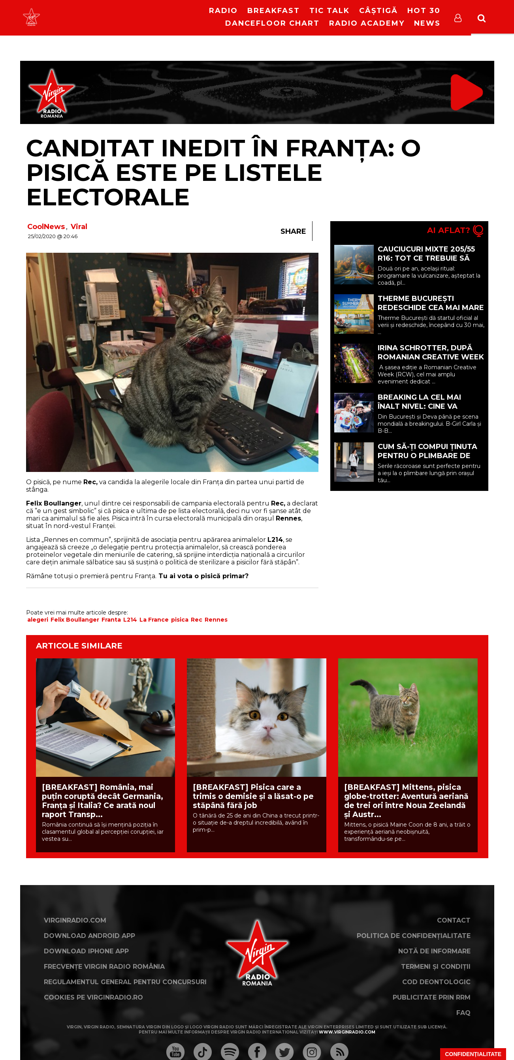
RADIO (223, 10)
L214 (130, 619)
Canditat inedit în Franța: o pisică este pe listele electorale (223, 172)
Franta (111, 619)
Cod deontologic (436, 982)
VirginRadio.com (75, 920)
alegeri (37, 619)
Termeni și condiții (436, 966)
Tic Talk (329, 10)
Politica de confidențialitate (414, 936)
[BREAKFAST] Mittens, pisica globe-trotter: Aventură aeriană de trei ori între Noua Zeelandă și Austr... (406, 801)
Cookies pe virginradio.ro (93, 997)
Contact (454, 920)
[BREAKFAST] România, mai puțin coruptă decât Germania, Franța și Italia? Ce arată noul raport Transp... (102, 801)
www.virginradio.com (347, 1032)
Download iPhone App (86, 951)
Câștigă (378, 10)
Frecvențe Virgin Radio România (104, 966)
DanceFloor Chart (272, 23)
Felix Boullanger (75, 619)
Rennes (216, 619)
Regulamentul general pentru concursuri (125, 982)
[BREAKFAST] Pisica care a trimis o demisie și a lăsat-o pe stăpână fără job (253, 796)
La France (154, 619)
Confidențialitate (473, 1054)
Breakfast (273, 10)
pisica (179, 619)
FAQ (463, 1013)
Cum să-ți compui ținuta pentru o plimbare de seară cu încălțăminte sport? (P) (427, 460)
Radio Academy (367, 23)
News (427, 23)
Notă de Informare (434, 951)
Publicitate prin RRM (432, 997)
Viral (79, 226)
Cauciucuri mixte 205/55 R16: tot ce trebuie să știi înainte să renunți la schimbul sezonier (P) (430, 263)
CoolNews (46, 226)
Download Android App (89, 936)
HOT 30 (424, 10)
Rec (196, 619)
